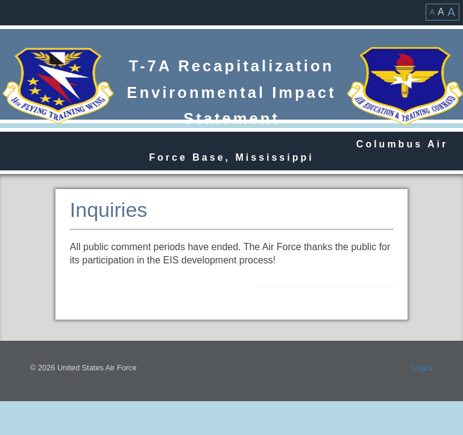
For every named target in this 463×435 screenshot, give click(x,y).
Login (421, 367)
